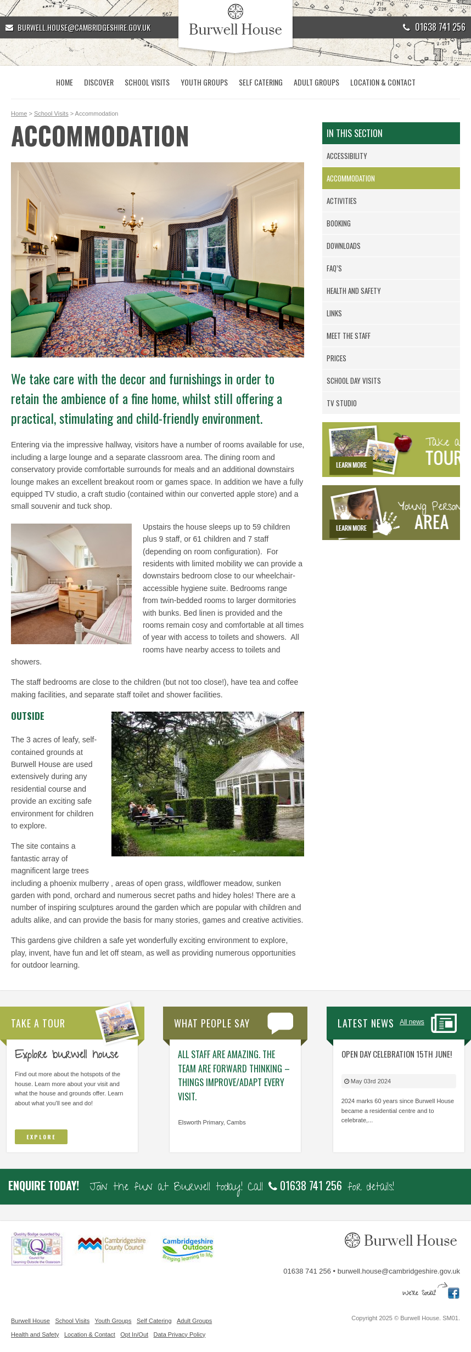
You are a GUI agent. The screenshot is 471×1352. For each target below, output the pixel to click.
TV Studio (342, 402)
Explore (41, 1137)
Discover (99, 82)
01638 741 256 (434, 26)
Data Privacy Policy (180, 1334)
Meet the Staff (349, 335)
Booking (339, 223)
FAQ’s (334, 268)
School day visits (354, 380)
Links (334, 313)
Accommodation (351, 178)
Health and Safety (354, 290)
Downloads (344, 245)
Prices (336, 358)
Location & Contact (383, 82)
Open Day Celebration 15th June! (396, 1054)
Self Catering (261, 82)
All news (412, 1022)
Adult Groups (316, 82)
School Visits (147, 82)
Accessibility (347, 155)
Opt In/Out (134, 1334)
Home (64, 82)
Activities (342, 200)
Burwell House (30, 1320)
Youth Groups (204, 82)
